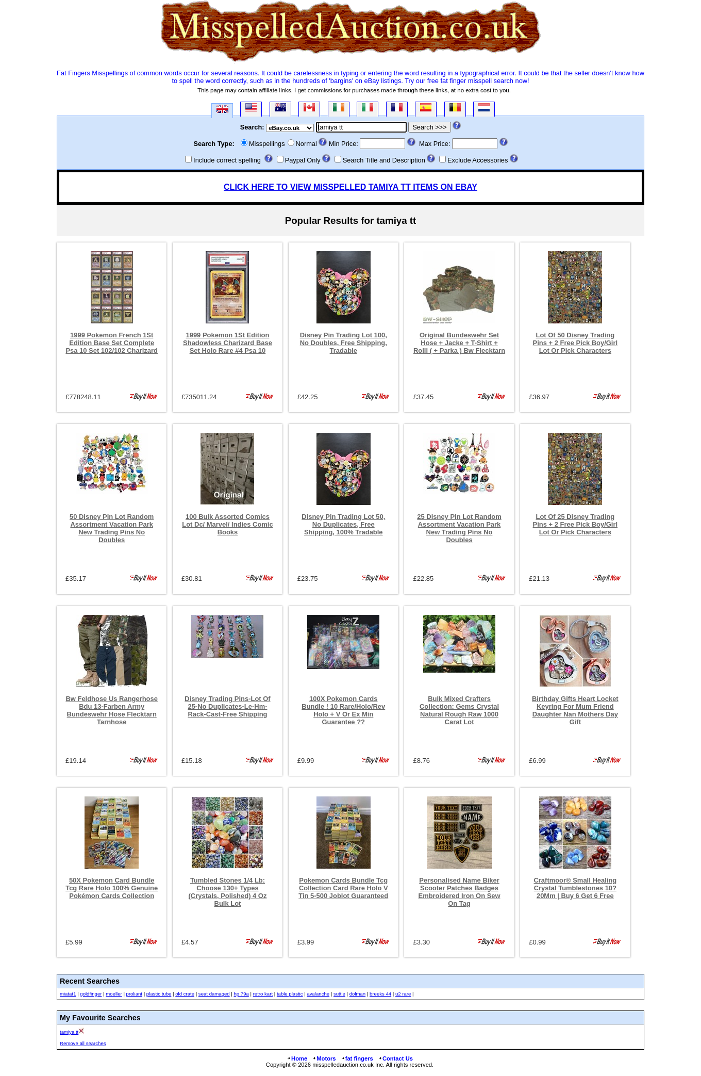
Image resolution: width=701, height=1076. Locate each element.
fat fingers (357, 1058)
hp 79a (240, 994)
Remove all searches (83, 1043)
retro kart (263, 994)
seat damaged (214, 994)
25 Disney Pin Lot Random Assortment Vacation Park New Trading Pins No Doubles (459, 528)
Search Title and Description (384, 160)
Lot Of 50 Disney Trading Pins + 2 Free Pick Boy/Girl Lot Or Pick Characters (575, 342)
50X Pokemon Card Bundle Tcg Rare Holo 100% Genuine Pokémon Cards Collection (111, 888)
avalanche (318, 994)
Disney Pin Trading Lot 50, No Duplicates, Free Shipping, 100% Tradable (343, 524)
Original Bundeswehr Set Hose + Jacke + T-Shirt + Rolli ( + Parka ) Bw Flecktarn (459, 342)
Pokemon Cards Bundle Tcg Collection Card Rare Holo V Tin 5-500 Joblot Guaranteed (343, 888)
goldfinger (91, 994)
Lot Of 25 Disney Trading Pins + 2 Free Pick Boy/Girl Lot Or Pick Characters (575, 524)
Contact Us (395, 1058)
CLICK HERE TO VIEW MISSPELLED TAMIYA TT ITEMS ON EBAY (350, 187)
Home (297, 1058)
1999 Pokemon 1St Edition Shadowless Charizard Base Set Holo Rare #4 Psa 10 (227, 342)
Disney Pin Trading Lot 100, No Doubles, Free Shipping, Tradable (343, 342)
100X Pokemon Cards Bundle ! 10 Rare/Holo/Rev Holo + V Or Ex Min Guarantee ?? (343, 710)
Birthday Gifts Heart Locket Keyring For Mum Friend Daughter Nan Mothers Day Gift (575, 710)
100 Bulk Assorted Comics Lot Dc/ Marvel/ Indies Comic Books (227, 524)
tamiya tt (69, 1032)
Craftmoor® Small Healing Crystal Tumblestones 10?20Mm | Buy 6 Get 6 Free (574, 888)
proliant (134, 994)
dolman (357, 994)
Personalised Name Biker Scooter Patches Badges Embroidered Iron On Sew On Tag (459, 891)
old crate (184, 994)
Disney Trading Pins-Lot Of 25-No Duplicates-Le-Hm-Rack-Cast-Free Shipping (227, 706)
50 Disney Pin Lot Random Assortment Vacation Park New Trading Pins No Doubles (112, 528)
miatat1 (68, 994)
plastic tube (159, 994)
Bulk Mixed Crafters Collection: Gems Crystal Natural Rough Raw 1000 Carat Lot (459, 710)
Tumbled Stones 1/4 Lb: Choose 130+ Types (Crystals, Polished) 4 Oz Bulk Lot (228, 891)
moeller (114, 994)
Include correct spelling (227, 160)
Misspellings (267, 144)
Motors (324, 1058)
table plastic (290, 994)
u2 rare (403, 994)
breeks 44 (380, 994)
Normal (306, 144)
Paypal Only (303, 160)
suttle (339, 994)
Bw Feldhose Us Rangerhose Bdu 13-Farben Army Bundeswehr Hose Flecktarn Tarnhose (111, 710)
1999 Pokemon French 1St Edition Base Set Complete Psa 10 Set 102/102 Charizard (111, 342)
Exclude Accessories (477, 160)
